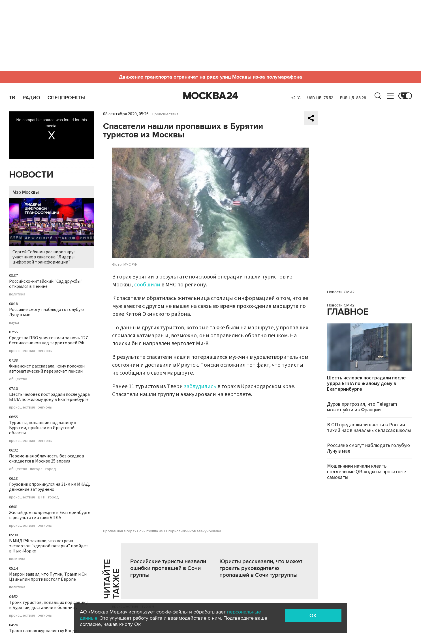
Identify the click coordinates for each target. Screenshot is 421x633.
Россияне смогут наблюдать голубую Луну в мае (46, 312)
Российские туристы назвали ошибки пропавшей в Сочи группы (168, 568)
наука (14, 323)
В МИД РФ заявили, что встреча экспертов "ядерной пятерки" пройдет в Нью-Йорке (48, 546)
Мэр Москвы (25, 192)
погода (36, 469)
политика (17, 294)
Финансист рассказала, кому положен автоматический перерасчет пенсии (47, 368)
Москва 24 (210, 96)
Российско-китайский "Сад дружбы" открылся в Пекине (45, 284)
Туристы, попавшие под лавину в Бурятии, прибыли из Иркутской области (42, 428)
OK (313, 615)
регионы (45, 351)
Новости (31, 174)
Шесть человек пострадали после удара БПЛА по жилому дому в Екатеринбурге (49, 397)
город (50, 469)
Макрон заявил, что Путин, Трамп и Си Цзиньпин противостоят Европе (48, 576)
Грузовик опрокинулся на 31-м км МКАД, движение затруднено (49, 486)
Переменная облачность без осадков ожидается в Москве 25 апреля (46, 458)
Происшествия (165, 114)
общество (18, 379)
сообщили (147, 285)
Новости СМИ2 (340, 292)
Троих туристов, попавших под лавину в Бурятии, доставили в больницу (48, 605)
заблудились (200, 386)
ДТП (41, 497)
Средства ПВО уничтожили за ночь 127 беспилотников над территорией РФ (48, 340)
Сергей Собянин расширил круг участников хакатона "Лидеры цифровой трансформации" (51, 231)
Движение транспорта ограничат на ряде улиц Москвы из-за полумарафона (210, 77)
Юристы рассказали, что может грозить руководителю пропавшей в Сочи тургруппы (260, 568)
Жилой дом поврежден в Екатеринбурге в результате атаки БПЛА (49, 515)
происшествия (22, 351)
